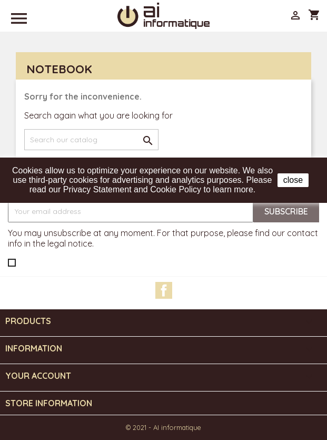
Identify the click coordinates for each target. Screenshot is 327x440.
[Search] (91, 139)
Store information (48, 403)
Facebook (163, 290)
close (293, 179)
